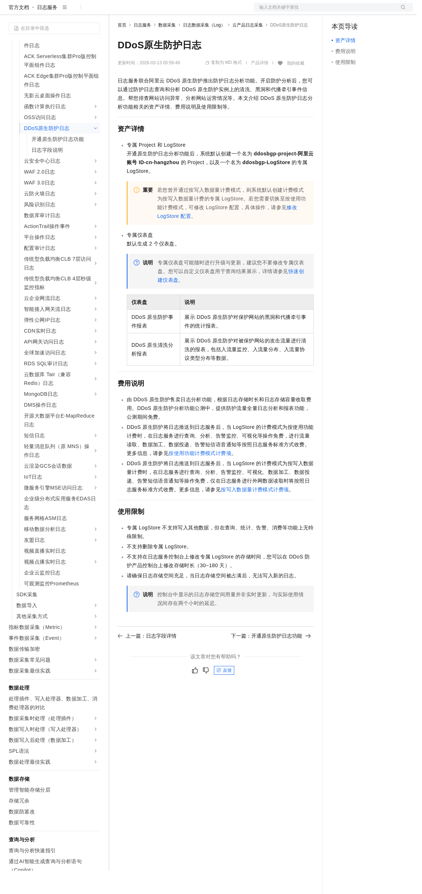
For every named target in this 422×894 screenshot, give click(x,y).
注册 (374, 11)
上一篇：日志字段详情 (147, 659)
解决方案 (117, 12)
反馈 (224, 693)
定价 (157, 12)
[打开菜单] (11, 11)
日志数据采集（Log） (204, 48)
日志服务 (47, 30)
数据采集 (167, 48)
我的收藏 (295, 86)
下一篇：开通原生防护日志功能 (271, 659)
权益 (139, 12)
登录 (401, 11)
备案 (339, 11)
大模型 (74, 12)
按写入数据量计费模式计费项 (255, 513)
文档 (324, 11)
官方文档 (19, 30)
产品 (94, 12)
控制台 (357, 11)
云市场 (176, 12)
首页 (122, 48)
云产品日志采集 (247, 48)
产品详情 (259, 86)
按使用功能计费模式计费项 (200, 476)
